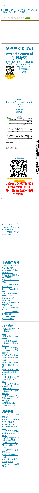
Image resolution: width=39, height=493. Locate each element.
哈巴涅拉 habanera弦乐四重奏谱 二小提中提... (10, 364)
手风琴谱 (24, 12)
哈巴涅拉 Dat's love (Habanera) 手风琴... (10, 331)
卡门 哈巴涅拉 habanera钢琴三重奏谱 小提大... (10, 371)
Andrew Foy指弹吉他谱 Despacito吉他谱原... (10, 433)
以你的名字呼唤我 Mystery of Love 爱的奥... (10, 445)
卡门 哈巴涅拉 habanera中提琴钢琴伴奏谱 (10, 357)
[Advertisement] (20, 3)
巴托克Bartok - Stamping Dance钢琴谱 (10, 226)
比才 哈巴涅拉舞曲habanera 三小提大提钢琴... (10, 343)
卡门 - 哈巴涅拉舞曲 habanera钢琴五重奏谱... (10, 350)
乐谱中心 (7, 12)
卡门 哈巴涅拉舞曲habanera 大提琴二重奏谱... (10, 391)
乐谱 (15, 12)
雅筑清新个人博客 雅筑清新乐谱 (23, 10)
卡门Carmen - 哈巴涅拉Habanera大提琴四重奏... (10, 398)
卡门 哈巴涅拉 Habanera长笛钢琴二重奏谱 (10, 379)
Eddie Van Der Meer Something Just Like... (10, 426)
